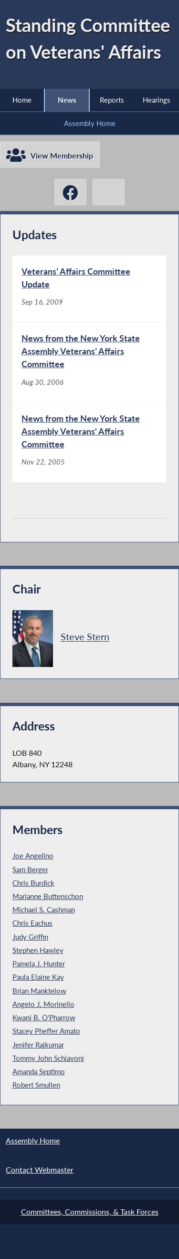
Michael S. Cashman (43, 909)
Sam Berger (30, 869)
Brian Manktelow (39, 990)
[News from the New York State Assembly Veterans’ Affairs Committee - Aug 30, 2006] (89, 362)
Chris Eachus (32, 923)
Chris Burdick (33, 882)
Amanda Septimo (38, 1071)
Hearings (156, 99)
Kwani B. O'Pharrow (43, 1017)
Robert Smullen (36, 1084)
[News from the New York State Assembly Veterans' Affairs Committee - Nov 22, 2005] (89, 442)
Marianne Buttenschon (47, 896)
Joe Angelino (32, 855)
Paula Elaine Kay (38, 977)
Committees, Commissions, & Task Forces (89, 1211)
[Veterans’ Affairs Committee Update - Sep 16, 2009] (89, 288)
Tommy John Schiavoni (48, 1058)
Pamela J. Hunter (38, 963)
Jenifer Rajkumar (38, 1044)
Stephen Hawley (37, 950)
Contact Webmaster (40, 1169)
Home (22, 99)
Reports (112, 99)
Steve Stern (85, 637)
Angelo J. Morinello (43, 1004)
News (67, 99)
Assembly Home (90, 123)
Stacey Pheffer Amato (46, 1030)
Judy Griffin (30, 936)
